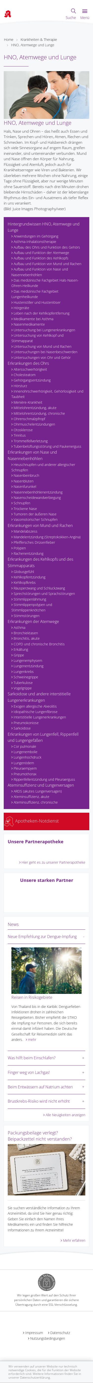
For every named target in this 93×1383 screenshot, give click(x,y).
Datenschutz (60, 1332)
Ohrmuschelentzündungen (34, 424)
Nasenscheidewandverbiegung (37, 497)
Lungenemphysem (28, 660)
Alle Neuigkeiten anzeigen (65, 1115)
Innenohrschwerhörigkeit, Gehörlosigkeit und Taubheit (47, 394)
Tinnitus (20, 435)
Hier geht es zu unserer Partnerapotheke (53, 862)
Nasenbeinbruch (26, 475)
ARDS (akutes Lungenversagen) (38, 791)
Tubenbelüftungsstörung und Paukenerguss (47, 446)
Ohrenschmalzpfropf (29, 418)
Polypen (20, 548)
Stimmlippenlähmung (30, 599)
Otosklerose (23, 430)
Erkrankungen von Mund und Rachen (40, 525)
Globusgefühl (24, 571)
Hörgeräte (21, 307)
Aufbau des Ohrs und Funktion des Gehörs (47, 247)
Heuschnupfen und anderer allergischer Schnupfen (43, 467)
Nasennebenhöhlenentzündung (38, 492)
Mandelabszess (25, 531)
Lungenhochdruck (27, 757)
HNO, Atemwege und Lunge (32, 45)
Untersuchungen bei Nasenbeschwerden (45, 352)
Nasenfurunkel (25, 486)
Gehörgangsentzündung (32, 380)
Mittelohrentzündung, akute (35, 407)
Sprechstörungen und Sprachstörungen (44, 593)
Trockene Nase (25, 508)
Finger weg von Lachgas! (29, 1072)
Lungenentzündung (28, 666)
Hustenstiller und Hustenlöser (37, 302)
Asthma (19, 627)
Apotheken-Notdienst (31, 821)
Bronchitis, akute (27, 638)
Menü (84, 14)
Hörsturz (20, 385)
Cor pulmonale (25, 746)
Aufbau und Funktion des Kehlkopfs (41, 258)
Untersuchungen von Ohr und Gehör (42, 357)
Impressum (34, 1332)
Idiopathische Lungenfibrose (36, 711)
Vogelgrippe (23, 688)
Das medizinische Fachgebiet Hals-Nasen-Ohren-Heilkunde (45, 283)
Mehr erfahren (74, 1240)
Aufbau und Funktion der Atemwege (41, 252)
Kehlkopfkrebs (25, 582)
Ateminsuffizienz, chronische (36, 802)
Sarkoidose (22, 728)
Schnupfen (22, 503)
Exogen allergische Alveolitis (35, 706)
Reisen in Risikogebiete (31, 997)
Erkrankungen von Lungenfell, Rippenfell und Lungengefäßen (43, 737)
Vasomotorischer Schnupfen (36, 519)
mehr (32, 1039)
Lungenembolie (25, 751)
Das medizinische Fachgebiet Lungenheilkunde (35, 294)
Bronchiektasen (26, 633)
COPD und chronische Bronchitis (39, 644)
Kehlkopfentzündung (29, 577)
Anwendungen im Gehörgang (36, 236)
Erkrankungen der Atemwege (33, 621)
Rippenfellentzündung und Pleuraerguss (44, 779)
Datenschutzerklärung (35, 1377)
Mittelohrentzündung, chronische (39, 413)
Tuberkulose (23, 682)
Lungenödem (24, 763)
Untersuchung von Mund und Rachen (42, 346)
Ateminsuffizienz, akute (31, 796)
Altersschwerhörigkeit (30, 369)
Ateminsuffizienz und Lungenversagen (41, 785)
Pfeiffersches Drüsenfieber (34, 542)
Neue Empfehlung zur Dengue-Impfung (42, 936)
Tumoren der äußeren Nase (35, 514)
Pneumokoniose (26, 722)
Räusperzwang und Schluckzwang (39, 588)
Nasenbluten (23, 481)
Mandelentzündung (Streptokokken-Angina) (47, 537)
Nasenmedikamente (29, 324)
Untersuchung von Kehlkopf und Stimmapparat (37, 338)
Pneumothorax (25, 774)
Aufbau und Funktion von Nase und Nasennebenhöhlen (39, 272)
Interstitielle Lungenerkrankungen (40, 717)
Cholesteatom (24, 374)
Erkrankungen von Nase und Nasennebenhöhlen (32, 455)
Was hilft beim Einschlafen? (32, 1058)
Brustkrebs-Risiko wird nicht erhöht (39, 1101)
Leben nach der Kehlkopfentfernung (41, 313)
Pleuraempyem (25, 768)
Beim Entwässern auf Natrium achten (40, 1087)
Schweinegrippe (26, 677)
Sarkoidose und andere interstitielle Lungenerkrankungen (39, 697)
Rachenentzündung (28, 553)
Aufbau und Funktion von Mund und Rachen (47, 263)
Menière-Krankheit (28, 402)
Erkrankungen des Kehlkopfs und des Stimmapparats (40, 562)
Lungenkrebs (24, 671)
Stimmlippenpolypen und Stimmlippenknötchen (31, 607)
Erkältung (21, 649)
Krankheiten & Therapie (39, 39)
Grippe (19, 655)
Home (8, 39)
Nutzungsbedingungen (47, 1338)
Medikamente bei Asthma (33, 319)
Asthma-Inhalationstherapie (35, 241)
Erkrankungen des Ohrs (28, 363)
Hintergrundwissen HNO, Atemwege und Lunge (44, 227)
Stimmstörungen (26, 615)
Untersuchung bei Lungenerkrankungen (44, 330)
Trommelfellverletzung (31, 441)
